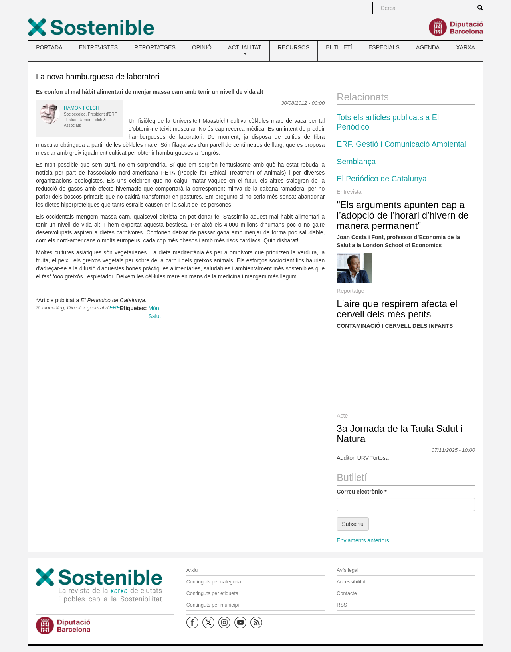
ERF (114, 308)
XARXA (465, 47)
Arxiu (192, 570)
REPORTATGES (154, 47)
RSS (342, 605)
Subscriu (352, 524)
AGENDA (428, 47)
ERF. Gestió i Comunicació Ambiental (401, 144)
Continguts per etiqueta (212, 593)
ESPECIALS (384, 47)
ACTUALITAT (244, 49)
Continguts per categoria (213, 582)
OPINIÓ (202, 47)
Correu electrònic (361, 492)
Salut (154, 316)
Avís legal (347, 570)
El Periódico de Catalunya (381, 178)
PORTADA (49, 47)
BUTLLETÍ (339, 47)
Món (153, 308)
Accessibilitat (351, 582)
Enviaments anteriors (363, 540)
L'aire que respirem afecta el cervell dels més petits (397, 308)
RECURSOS (293, 47)
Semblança (356, 161)
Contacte (347, 593)
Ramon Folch (81, 108)
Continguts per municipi (212, 605)
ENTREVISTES (98, 47)
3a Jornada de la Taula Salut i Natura (400, 433)
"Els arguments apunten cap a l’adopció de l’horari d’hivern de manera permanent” (403, 215)
